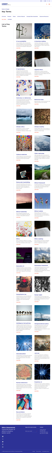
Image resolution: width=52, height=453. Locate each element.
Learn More (18, 76)
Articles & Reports (21, 16)
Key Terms (4, 19)
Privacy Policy (38, 451)
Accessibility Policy (45, 451)
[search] (46, 4)
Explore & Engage (5, 9)
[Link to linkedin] (41, 1)
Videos (14, 16)
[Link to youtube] (45, 1)
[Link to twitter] (43, 1)
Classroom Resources (44, 16)
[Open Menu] (49, 4)
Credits (33, 451)
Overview (4, 16)
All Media (10, 19)
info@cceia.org (43, 429)
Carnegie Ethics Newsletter (32, 16)
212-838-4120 (42, 430)
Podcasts (9, 16)
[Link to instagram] (49, 1)
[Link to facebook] (47, 1)
